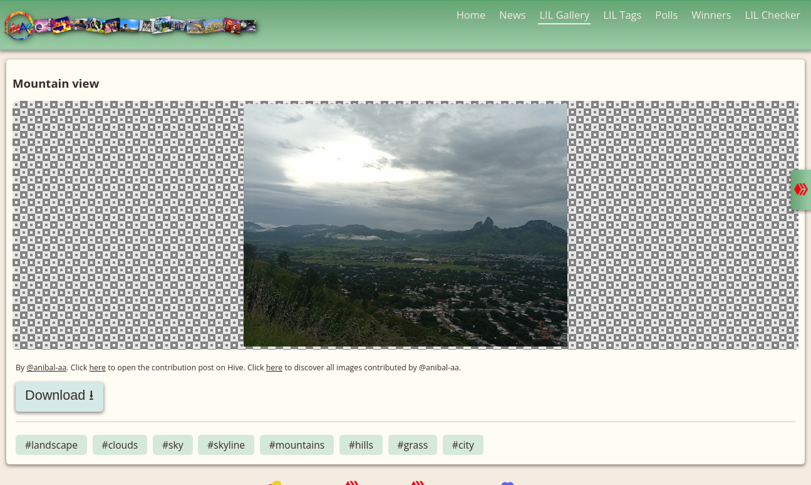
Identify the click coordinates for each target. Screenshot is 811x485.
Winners (711, 15)
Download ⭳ (59, 395)
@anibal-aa (46, 367)
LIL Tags (622, 15)
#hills (361, 445)
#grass (413, 445)
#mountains (297, 445)
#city (463, 445)
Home (471, 15)
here (97, 367)
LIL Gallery (564, 15)
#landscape (51, 445)
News (512, 15)
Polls (666, 15)
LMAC (136, 26)
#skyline (226, 445)
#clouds (120, 445)
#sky (172, 445)
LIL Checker (772, 15)
